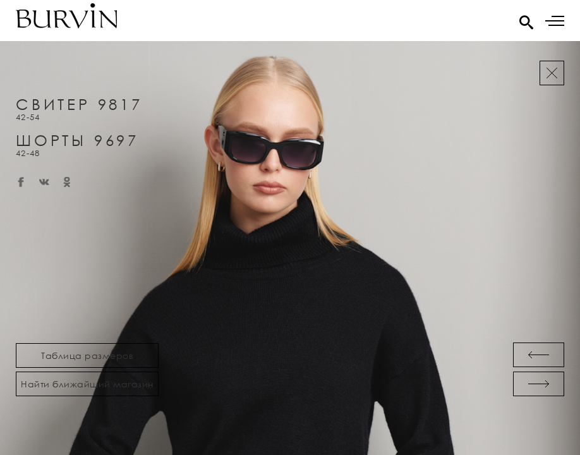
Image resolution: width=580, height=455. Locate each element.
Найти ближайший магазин (87, 384)
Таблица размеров (87, 355)
